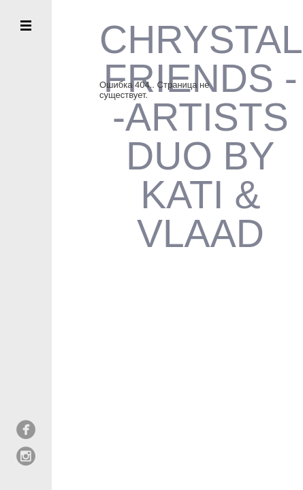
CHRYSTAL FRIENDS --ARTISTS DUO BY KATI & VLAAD (200, 136)
